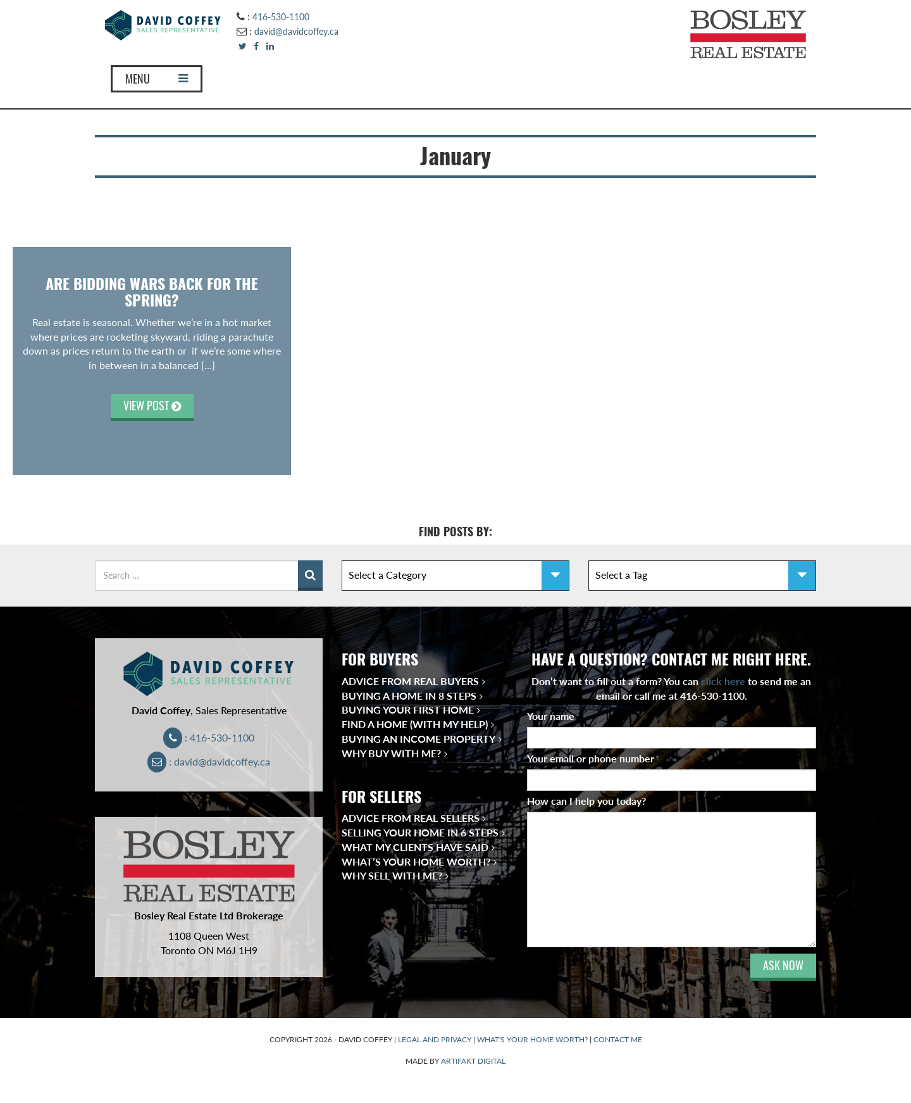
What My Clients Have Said (415, 847)
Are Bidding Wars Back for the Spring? (152, 292)
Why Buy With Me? (391, 753)
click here (723, 681)
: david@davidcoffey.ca (209, 761)
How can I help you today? (586, 801)
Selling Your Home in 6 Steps (420, 832)
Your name (553, 716)
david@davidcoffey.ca (296, 31)
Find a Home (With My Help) (415, 724)
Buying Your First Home (408, 709)
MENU (156, 79)
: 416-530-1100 (209, 737)
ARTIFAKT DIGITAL (473, 1061)
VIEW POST (152, 405)
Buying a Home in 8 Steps (409, 696)
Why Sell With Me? (392, 875)
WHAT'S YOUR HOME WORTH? (532, 1039)
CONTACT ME (617, 1039)
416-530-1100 (280, 16)
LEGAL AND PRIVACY (434, 1039)
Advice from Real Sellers (411, 818)
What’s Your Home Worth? (416, 861)
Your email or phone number (593, 758)
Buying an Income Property (418, 739)
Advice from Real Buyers (410, 681)
